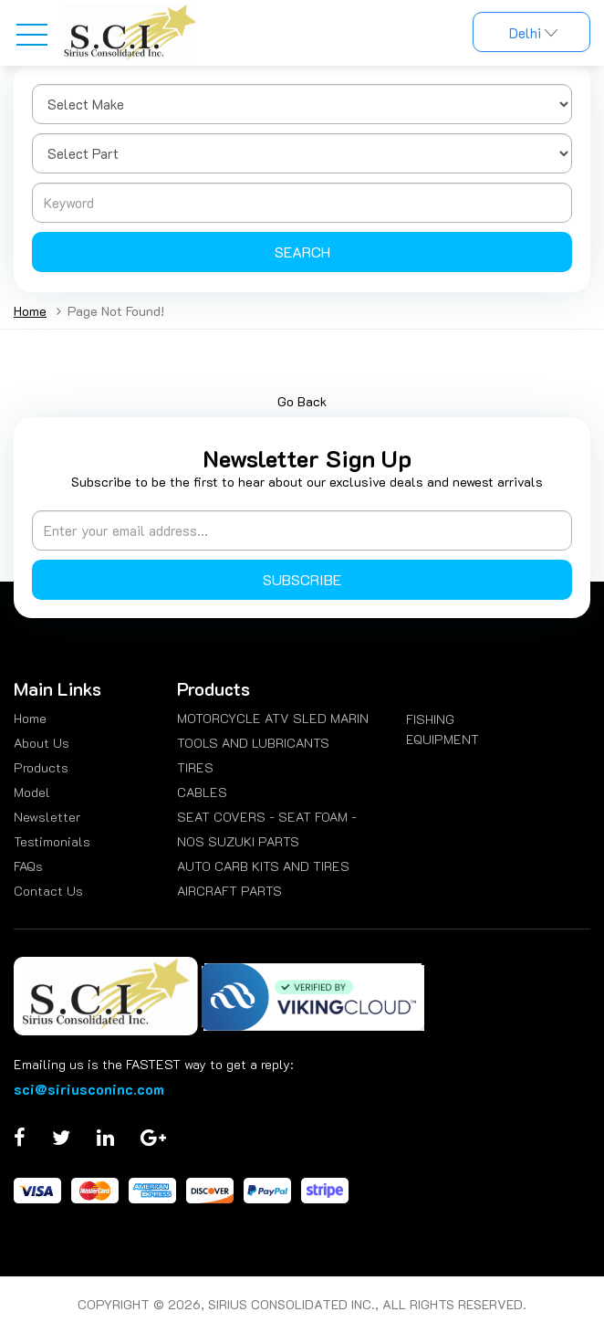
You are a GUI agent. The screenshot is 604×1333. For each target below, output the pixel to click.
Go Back (302, 401)
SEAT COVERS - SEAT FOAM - (267, 816)
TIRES (195, 767)
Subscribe (302, 579)
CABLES (202, 792)
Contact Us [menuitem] (48, 890)
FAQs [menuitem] (28, 866)
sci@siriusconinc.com (89, 1088)
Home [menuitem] (30, 718)
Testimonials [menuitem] (52, 841)
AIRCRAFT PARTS (229, 890)
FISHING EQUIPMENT (442, 729)
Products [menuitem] (41, 767)
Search (302, 251)
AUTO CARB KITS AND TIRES (263, 866)
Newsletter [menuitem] (47, 816)
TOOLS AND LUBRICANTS (253, 742)
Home (30, 311)
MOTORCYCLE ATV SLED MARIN (273, 718)
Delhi (531, 33)
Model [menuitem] (32, 792)
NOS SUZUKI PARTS (238, 841)
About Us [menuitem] (41, 742)
